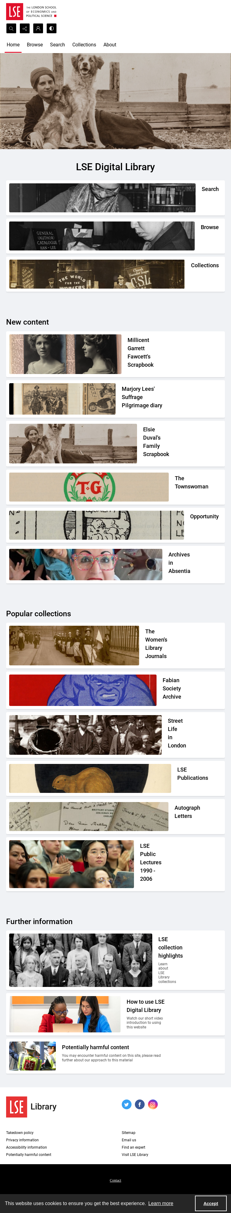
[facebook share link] (140, 1104)
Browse (35, 45)
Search (57, 45)
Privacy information (22, 1140)
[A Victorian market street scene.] (168, 735)
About (109, 45)
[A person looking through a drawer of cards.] (201, 236)
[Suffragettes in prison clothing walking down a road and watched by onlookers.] (155, 645)
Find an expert (133, 1147)
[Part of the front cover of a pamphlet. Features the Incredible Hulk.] (164, 690)
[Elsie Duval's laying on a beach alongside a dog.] (154, 443)
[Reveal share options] (25, 28)
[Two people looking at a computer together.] (146, 1014)
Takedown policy (20, 1133)
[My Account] (38, 28)
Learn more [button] (160, 1203)
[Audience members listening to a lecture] (152, 864)
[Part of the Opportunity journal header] (190, 525)
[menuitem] (115, 1180)
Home (13, 45)
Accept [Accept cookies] (211, 1203)
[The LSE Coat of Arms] (177, 778)
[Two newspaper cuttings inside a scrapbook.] (143, 399)
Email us (129, 1140)
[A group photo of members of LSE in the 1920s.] (161, 960)
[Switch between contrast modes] (51, 28)
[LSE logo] (31, 11)
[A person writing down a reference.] (202, 197)
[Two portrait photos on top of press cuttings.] (146, 354)
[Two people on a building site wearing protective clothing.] (113, 1056)
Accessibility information (26, 1147)
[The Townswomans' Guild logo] (175, 487)
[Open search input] (11, 28)
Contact (115, 1180)
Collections (84, 45)
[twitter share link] (127, 1104)
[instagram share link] (153, 1104)
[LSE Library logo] (31, 1107)
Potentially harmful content (28, 1155)
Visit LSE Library (135, 1155)
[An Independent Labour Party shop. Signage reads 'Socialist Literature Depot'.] (191, 274)
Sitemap (128, 1133)
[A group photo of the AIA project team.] (168, 564)
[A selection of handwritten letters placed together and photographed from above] (174, 816)
